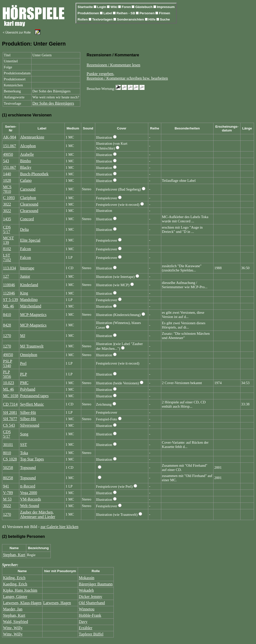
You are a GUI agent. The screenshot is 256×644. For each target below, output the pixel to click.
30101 (8, 444)
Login (102, 7)
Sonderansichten (131, 19)
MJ (22, 336)
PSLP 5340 (7, 363)
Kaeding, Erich (15, 584)
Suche (165, 19)
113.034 (9, 268)
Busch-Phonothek (34, 174)
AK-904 (9, 137)
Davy (83, 621)
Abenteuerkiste (32, 137)
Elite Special (30, 240)
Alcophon (28, 146)
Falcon (25, 249)
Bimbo (25, 161)
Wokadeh (86, 590)
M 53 (7, 499)
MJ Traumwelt (32, 346)
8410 (7, 314)
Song (24, 434)
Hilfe (152, 19)
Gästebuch (144, 7)
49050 (8, 154)
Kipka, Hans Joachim (20, 590)
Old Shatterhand (92, 603)
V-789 (8, 493)
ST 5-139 (10, 299)
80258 (8, 478)
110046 (9, 285)
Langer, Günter (15, 596)
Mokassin (86, 578)
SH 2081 (10, 412)
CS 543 (9, 425)
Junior (25, 276)
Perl (23, 363)
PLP (23, 374)
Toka (24, 453)
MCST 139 (8, 240)
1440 (7, 174)
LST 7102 (7, 257)
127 (6, 276)
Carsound (27, 189)
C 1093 (9, 198)
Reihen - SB (126, 13)
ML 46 (8, 306)
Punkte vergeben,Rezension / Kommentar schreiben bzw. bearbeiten (127, 76)
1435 (7, 219)
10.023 (8, 383)
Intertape (27, 268)
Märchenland (30, 306)
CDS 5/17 (7, 229)
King (24, 293)
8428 (7, 325)
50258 (8, 467)
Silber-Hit (28, 412)
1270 (7, 336)
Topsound (28, 467)
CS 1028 (10, 459)
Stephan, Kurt (14, 555)
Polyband (27, 389)
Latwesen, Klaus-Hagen (22, 603)
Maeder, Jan (12, 609)
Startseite (86, 7)
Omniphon (28, 355)
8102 (7, 249)
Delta (24, 229)
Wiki (114, 7)
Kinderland (29, 285)
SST (23, 444)
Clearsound (29, 204)
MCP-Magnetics (33, 314)
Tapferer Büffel (91, 634)
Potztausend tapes (34, 396)
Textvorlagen (103, 19)
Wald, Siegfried (15, 621)
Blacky (25, 167)
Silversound (29, 425)
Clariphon (28, 198)
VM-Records (30, 499)
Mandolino (29, 299)
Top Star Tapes (32, 459)
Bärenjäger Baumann (96, 584)
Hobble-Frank (90, 615)
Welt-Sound (29, 506)
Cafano (26, 180)
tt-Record (27, 486)
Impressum (165, 7)
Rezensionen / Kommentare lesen (113, 65)
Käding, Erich (14, 578)
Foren (127, 7)
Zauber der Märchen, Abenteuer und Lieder (37, 514)
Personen (148, 13)
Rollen (83, 19)
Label (108, 13)
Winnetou (86, 609)
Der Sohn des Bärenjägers (53, 103)
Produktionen (89, 13)
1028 (7, 180)
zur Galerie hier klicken (59, 527)
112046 (9, 293)
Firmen (164, 13)
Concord (27, 219)
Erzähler (85, 628)
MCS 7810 (7, 189)
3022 (7, 204)
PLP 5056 (7, 374)
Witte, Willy (12, 628)
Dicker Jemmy (90, 596)
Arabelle (27, 154)
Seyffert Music (32, 404)
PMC (24, 383)
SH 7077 (10, 419)
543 (6, 161)
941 (6, 486)
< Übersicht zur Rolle (17, 32)
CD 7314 (10, 404)
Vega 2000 (28, 493)
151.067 (9, 146)
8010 (7, 453)
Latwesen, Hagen (57, 603)
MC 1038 (10, 396)
